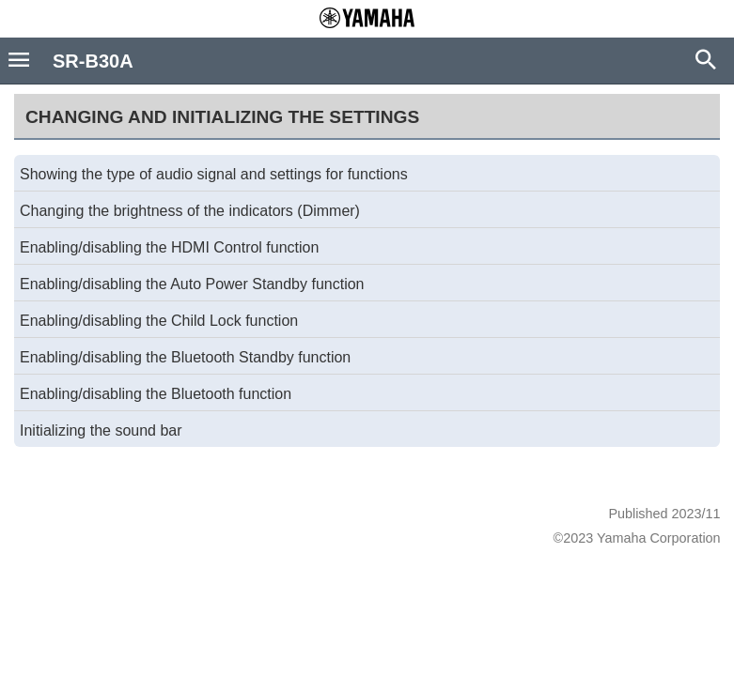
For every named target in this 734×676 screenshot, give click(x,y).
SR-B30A (93, 61)
